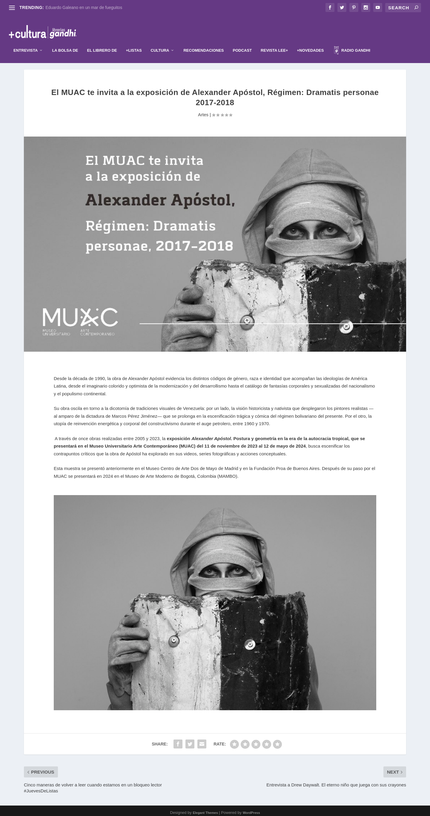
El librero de (102, 41)
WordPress (251, 809)
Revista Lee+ (274, 41)
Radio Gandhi (352, 42)
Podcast (242, 41)
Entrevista (25, 41)
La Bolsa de (65, 41)
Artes (203, 110)
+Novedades (310, 41)
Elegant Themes (205, 809)
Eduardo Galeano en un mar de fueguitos (83, 7)
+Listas (134, 41)
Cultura (160, 41)
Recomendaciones (203, 41)
